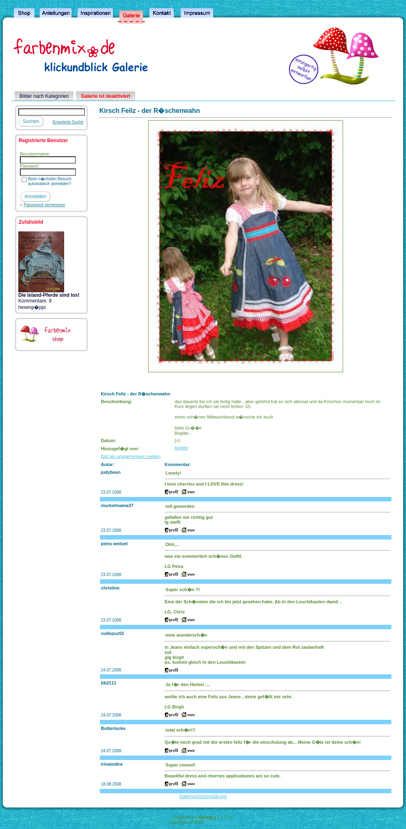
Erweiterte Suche (67, 122)
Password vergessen (44, 204)
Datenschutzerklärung (203, 796)
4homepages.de (221, 822)
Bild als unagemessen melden (131, 456)
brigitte (181, 447)
